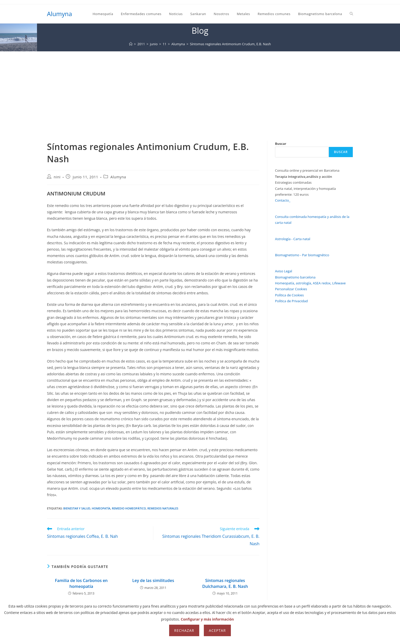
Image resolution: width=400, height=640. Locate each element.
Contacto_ (282, 200)
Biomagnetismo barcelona (295, 277)
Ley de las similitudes (153, 580)
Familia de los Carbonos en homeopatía (81, 583)
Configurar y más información (207, 619)
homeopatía (101, 508)
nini (57, 176)
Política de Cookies (289, 295)
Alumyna (59, 13)
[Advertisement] (200, 89)
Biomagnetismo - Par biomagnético (302, 255)
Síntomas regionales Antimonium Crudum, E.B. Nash (230, 44)
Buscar (280, 143)
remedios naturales (162, 508)
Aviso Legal (283, 271)
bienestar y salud (76, 508)
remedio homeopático (129, 508)
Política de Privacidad (291, 301)
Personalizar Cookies (291, 289)
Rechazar (184, 630)
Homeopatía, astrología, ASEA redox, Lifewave (310, 283)
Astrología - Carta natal (292, 239)
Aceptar (217, 630)
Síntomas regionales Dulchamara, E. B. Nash (225, 583)
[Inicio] (130, 44)
